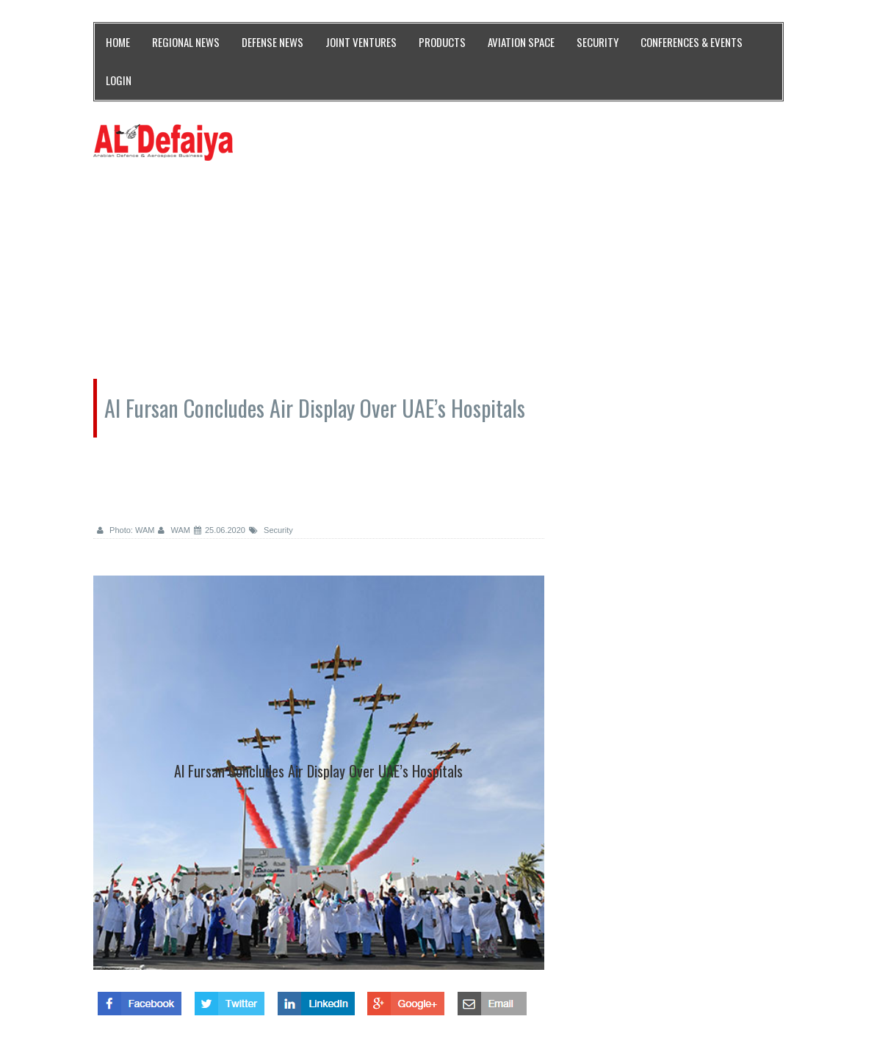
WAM (174, 530)
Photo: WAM (125, 530)
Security (271, 530)
